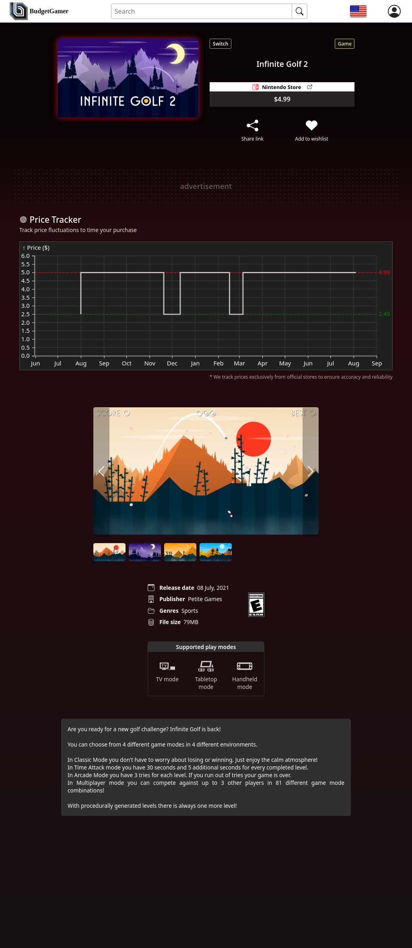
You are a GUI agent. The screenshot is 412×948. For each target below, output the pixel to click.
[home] (39, 11)
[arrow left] (101, 471)
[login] (394, 11)
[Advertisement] (206, 186)
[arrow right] (311, 471)
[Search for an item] (201, 11)
